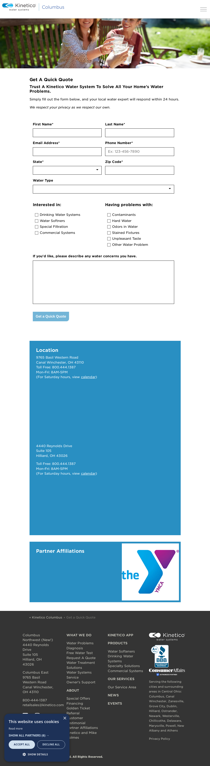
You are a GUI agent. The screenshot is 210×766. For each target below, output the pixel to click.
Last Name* (115, 124)
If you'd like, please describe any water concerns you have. (85, 256)
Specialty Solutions (124, 666)
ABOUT (72, 690)
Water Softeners (121, 651)
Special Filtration (54, 227)
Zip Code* (114, 162)
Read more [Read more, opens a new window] (16, 728)
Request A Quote (81, 658)
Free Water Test (79, 653)
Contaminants (124, 215)
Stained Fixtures (125, 233)
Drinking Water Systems (60, 215)
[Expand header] (203, 9)
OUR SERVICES (121, 679)
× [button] (64, 718)
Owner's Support (80, 682)
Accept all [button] (22, 744)
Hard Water (121, 221)
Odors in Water (125, 227)
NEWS (113, 695)
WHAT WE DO (78, 635)
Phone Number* (119, 143)
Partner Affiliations (82, 728)
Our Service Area (122, 687)
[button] (37, 735)
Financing (74, 703)
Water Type (43, 180)
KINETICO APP (120, 635)
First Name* (43, 124)
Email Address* (46, 143)
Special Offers (78, 698)
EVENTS (115, 703)
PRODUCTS (117, 643)
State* (38, 162)
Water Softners (52, 221)
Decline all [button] (51, 744)
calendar (88, 377)
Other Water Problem (130, 245)
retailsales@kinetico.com (43, 705)
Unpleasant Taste (126, 239)
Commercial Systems (57, 233)
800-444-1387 (35, 700)
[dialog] (36, 738)
